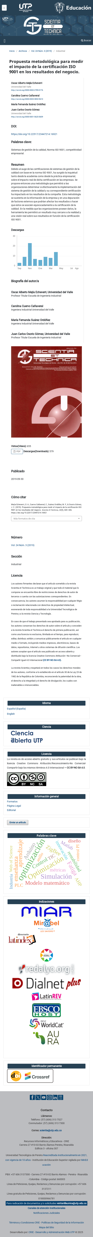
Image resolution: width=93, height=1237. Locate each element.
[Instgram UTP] (49, 1097)
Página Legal (14, 805)
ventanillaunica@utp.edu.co (71, 1203)
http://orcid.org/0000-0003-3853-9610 (27, 99)
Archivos (23, 51)
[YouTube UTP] (43, 1097)
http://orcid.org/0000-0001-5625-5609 (27, 117)
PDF (18, 451)
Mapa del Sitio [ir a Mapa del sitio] (46, 1227)
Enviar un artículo (17, 822)
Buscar (86, 40)
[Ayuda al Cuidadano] (60, 1097)
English (11, 713)
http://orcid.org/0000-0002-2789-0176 (27, 90)
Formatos (12, 801)
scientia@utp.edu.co (51, 1130)
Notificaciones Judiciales (46, 1213)
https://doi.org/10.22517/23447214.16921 (34, 134)
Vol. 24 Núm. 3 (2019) (41, 51)
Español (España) (16, 708)
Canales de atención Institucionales (46, 1208)
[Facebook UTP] (32, 1097)
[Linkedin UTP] (55, 1097)
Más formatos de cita (24, 518)
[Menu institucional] (4, 8)
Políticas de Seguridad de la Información (62, 1222)
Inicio (12, 51)
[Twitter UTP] (38, 1097)
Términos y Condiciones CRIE (24, 1222)
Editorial (11, 810)
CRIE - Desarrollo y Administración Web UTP (52, 1232)
